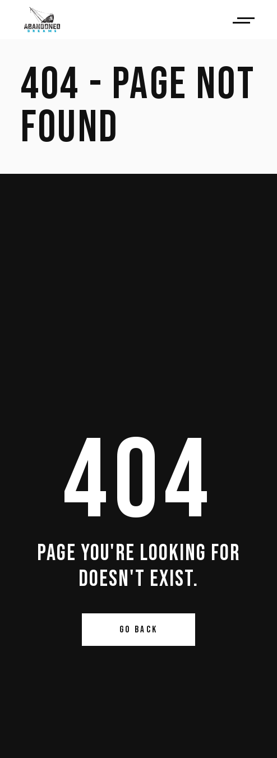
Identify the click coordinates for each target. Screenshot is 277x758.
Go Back (138, 629)
